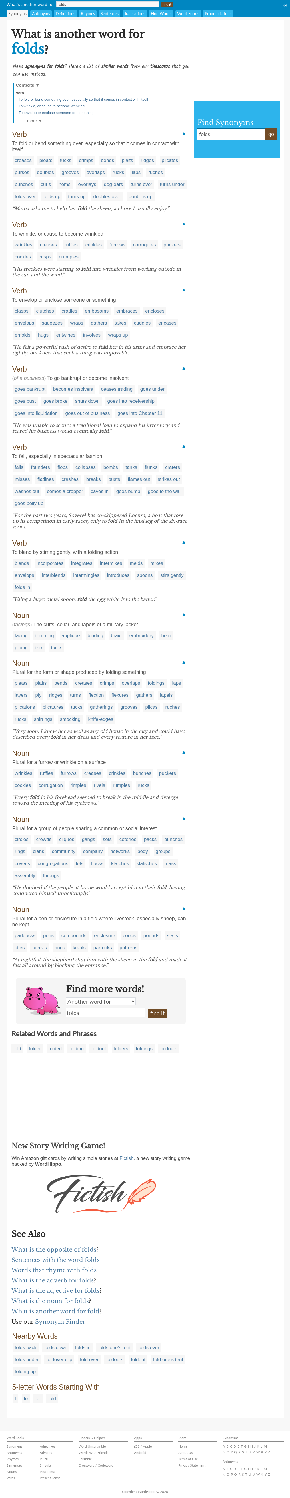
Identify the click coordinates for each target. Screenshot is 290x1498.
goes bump (128, 491)
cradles (69, 311)
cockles (23, 257)
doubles (45, 172)
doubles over (107, 196)
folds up (52, 196)
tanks (131, 467)
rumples (121, 785)
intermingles (86, 575)
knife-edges (100, 719)
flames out (139, 479)
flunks (151, 467)
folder (35, 1048)
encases (167, 323)
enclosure (104, 935)
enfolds (23, 335)
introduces (118, 575)
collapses (85, 467)
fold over (89, 1359)
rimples (78, 785)
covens (22, 863)
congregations (53, 863)
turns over (141, 184)
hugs (43, 335)
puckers (172, 245)
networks (120, 851)
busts (114, 479)
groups (163, 851)
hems (65, 184)
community (63, 851)
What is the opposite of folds (53, 1249)
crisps (45, 257)
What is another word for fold (55, 1311)
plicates (170, 160)
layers (21, 695)
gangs (88, 839)
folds (105, 1012)
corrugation (51, 785)
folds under (27, 1359)
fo (26, 1398)
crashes (70, 479)
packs (150, 839)
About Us (185, 1452)
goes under (152, 389)
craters (172, 467)
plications (25, 707)
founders (40, 467)
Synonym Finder (60, 1321)
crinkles (93, 245)
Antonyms (41, 13)
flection (96, 695)
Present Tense (50, 1478)
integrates (82, 563)
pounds (151, 935)
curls (46, 184)
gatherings (101, 707)
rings (20, 851)
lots (79, 863)
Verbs (11, 1478)
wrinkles (23, 245)
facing (21, 635)
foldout (98, 1048)
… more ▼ (32, 120)
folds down (55, 1347)
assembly (25, 875)
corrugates (144, 245)
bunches (24, 184)
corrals (39, 947)
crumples (69, 257)
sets (107, 839)
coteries (128, 839)
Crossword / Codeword (96, 1465)
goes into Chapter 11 (140, 413)
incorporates (50, 563)
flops (62, 467)
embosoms (97, 311)
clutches (45, 311)
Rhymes (88, 13)
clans (38, 851)
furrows (117, 245)
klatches (120, 863)
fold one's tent (168, 1359)
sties (20, 947)
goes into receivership (131, 401)
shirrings (43, 719)
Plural (44, 1459)
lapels (166, 695)
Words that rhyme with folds (54, 1270)
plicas (151, 707)
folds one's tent (114, 1347)
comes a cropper (65, 491)
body (142, 851)
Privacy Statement (191, 1465)
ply (38, 695)
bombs (110, 467)
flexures (120, 695)
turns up (76, 196)
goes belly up (29, 503)
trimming (44, 635)
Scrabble (85, 1459)
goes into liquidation (36, 413)
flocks (97, 863)
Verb (20, 93)
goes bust (25, 401)
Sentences (110, 13)
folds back (26, 1347)
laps (136, 172)
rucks (118, 172)
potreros (128, 947)
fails (19, 467)
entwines (65, 335)
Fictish (126, 1158)
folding (76, 1048)
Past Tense (47, 1471)
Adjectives (47, 1446)
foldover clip (59, 1359)
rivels (99, 785)
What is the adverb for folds (52, 1280)
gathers (99, 323)
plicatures (53, 707)
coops (129, 935)
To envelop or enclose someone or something (56, 112)
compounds (74, 935)
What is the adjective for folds (55, 1290)
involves (92, 335)
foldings (156, 683)
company (93, 851)
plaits (127, 160)
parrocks (102, 947)
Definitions (65, 13)
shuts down (87, 401)
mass (170, 863)
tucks (65, 160)
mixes (156, 563)
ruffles (71, 245)
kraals (79, 947)
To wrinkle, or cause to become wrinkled (52, 106)
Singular (46, 1465)
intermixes (111, 563)
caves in (100, 491)
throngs (51, 875)
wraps (76, 323)
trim (39, 647)
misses (22, 479)
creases (23, 160)
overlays (87, 184)
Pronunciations (218, 13)
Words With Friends (93, 1452)
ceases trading (117, 389)
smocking (70, 719)
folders (121, 1048)
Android (140, 1452)
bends (107, 160)
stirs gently (171, 575)
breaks (93, 479)
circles (22, 839)
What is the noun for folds (50, 1301)
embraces (127, 311)
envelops (24, 323)
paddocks (25, 935)
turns (75, 695)
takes (120, 323)
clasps (22, 311)
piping (21, 647)
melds (136, 563)
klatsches (147, 863)
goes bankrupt (30, 389)
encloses (154, 311)
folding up (25, 1371)
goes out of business (87, 413)
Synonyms (17, 13)
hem (166, 635)
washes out (27, 491)
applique (71, 635)
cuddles (142, 323)
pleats (45, 160)
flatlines (45, 479)
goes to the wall (165, 491)
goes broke (55, 401)
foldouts (168, 1048)
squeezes (52, 323)
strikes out (169, 479)
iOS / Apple (143, 1446)
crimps (86, 160)
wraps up (118, 335)
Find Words (161, 13)
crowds (43, 839)
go (271, 134)
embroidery (141, 635)
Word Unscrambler (93, 1446)
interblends (53, 575)
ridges (147, 160)
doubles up (140, 196)
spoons (145, 575)
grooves (70, 172)
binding (95, 635)
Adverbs (46, 1452)
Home (182, 1446)
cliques (66, 839)
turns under (172, 184)
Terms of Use (188, 1459)
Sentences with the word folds (55, 1259)
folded (55, 1048)
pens (48, 935)
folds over (25, 196)
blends (22, 563)
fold (17, 1048)
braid (116, 635)
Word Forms (188, 13)
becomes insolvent (73, 389)
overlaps (96, 172)
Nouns (12, 1471)
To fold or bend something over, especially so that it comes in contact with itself (83, 99)
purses (22, 172)
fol (38, 1398)
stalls (172, 935)
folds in (22, 587)
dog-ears (113, 184)
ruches (155, 172)
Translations (134, 13)
